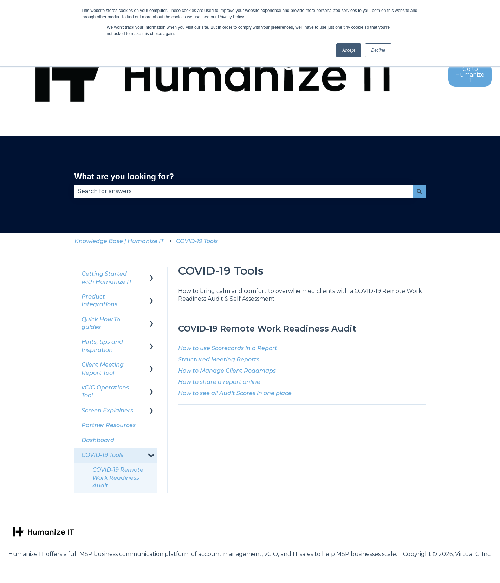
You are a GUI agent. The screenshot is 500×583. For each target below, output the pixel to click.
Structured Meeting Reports (218, 359)
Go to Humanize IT (470, 75)
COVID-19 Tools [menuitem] (102, 455)
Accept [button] (348, 50)
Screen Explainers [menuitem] (107, 410)
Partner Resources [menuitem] (109, 425)
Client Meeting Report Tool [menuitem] (103, 368)
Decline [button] (378, 50)
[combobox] (243, 191)
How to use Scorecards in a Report (227, 348)
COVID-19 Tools (197, 241)
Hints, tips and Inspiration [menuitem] (102, 346)
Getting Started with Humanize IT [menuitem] (107, 277)
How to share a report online (219, 382)
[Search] (419, 191)
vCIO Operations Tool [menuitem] (105, 391)
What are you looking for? (124, 176)
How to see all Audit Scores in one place (235, 393)
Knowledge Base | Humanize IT (119, 241)
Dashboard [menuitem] (98, 440)
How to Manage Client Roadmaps (227, 370)
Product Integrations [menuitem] (99, 300)
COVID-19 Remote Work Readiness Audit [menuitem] (117, 477)
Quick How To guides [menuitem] (101, 323)
